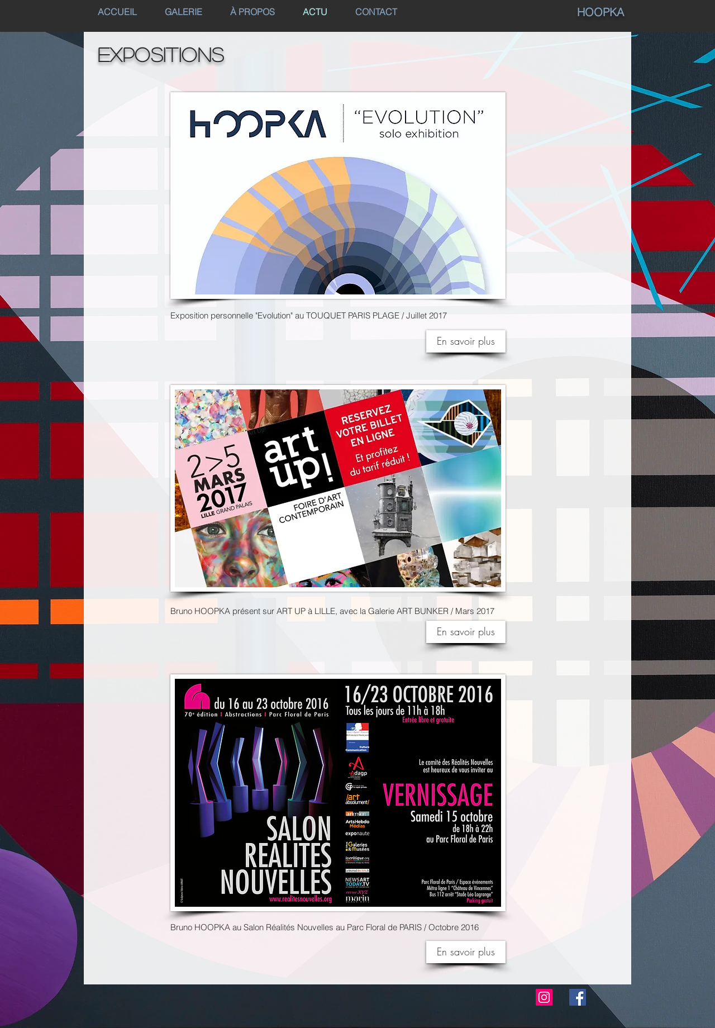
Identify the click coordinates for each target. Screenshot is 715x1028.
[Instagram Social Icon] (544, 997)
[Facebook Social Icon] (577, 997)
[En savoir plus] (466, 632)
